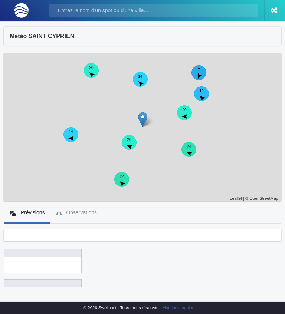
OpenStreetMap (263, 198)
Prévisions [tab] (27, 212)
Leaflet (236, 198)
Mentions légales (178, 307)
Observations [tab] (76, 212)
